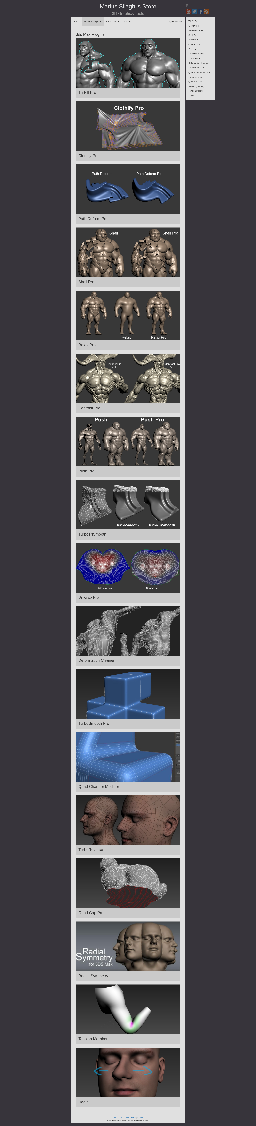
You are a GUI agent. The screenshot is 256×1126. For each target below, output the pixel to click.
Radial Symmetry (196, 86)
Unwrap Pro (194, 58)
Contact (127, 21)
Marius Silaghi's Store (128, 6)
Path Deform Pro (196, 30)
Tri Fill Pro (193, 21)
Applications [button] (112, 21)
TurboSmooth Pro (196, 68)
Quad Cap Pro (195, 81)
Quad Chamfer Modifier (199, 72)
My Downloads (176, 21)
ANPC (133, 1118)
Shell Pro (192, 35)
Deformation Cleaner (198, 63)
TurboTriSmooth (196, 53)
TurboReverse (195, 77)
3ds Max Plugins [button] (92, 21)
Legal (127, 1118)
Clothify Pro (193, 26)
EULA (121, 1118)
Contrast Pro (194, 44)
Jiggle (191, 95)
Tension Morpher (196, 91)
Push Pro (192, 49)
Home (76, 21)
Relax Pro (193, 39)
